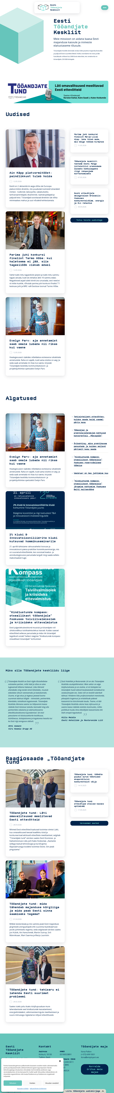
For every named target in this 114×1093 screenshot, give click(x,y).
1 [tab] (48, 99)
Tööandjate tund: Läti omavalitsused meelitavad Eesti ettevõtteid (30, 816)
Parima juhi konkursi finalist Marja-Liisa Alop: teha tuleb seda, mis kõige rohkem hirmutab (89, 138)
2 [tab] (51, 99)
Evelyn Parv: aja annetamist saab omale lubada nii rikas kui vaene (33, 344)
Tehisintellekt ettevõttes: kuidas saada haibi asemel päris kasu (89, 420)
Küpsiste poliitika (23, 1089)
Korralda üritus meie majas (95, 1069)
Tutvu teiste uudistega (89, 220)
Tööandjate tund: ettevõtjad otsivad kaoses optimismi (89, 804)
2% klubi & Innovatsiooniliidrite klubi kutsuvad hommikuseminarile (33, 538)
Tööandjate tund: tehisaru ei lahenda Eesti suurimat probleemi (34, 993)
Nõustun (12, 1083)
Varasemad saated (89, 823)
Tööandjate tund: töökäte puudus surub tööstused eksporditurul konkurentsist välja (88, 778)
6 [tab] (66, 99)
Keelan (32, 1083)
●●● (104, 7)
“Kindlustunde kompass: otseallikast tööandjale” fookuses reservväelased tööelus (88, 461)
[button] (60, 1061)
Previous (10, 92)
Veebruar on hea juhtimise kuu (91, 473)
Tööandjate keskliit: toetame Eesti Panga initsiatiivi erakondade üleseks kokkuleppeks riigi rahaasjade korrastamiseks (87, 167)
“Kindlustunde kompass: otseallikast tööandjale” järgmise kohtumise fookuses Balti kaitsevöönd (90, 485)
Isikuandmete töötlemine (38, 1089)
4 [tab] (59, 99)
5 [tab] (62, 99)
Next (104, 92)
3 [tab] (55, 99)
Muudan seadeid (52, 1083)
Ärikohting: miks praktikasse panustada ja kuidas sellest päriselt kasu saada (90, 446)
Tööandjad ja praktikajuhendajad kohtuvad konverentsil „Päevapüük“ (90, 433)
